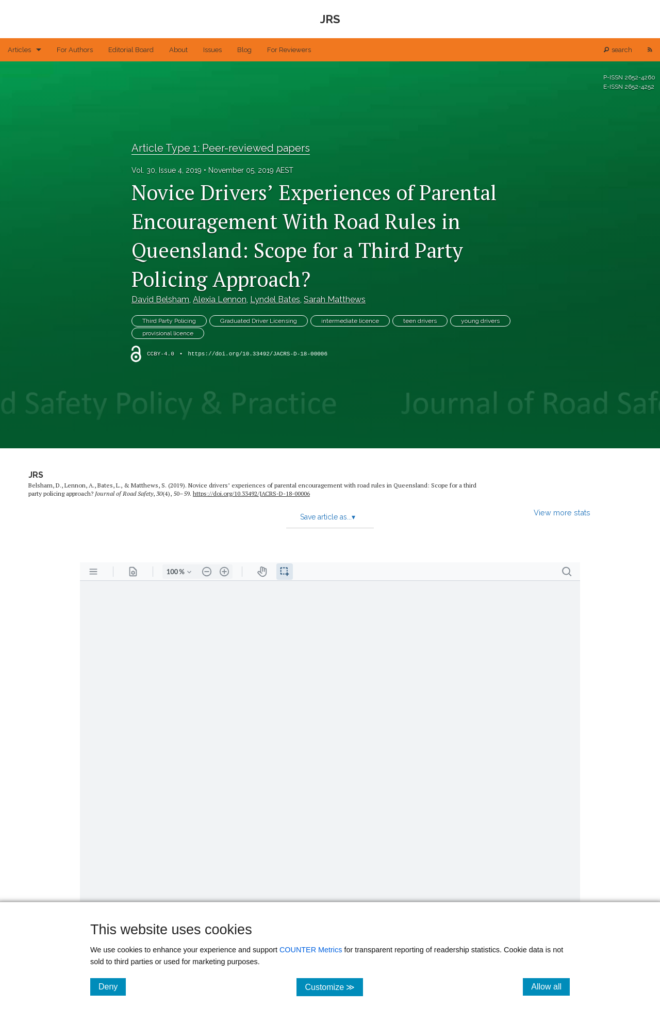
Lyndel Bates (275, 299)
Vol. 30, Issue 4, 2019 (166, 170)
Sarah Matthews (335, 299)
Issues (212, 50)
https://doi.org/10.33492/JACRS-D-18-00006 (257, 354)
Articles (19, 50)
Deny (112, 986)
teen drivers (420, 320)
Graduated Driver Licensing (258, 320)
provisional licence (167, 333)
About (178, 50)
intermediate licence (350, 320)
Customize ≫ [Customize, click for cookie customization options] (334, 987)
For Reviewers (289, 50)
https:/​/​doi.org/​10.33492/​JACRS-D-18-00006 (251, 493)
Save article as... (327, 517)
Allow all (550, 986)
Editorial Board (131, 50)
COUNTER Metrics (310, 950)
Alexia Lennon (219, 299)
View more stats (562, 512)
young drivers (480, 320)
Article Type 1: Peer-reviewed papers (220, 148)
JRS (35, 475)
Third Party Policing (169, 320)
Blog (244, 50)
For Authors (75, 50)
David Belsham (160, 299)
